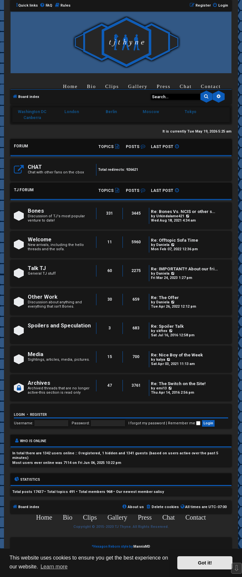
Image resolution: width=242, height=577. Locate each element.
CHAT (35, 167)
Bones (36, 211)
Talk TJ (37, 268)
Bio (91, 86)
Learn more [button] (54, 566)
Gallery (138, 86)
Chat (185, 86)
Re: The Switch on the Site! (178, 383)
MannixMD (141, 546)
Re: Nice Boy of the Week (177, 354)
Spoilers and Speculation (59, 325)
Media (35, 354)
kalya (160, 359)
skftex (161, 331)
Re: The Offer (165, 297)
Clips (112, 86)
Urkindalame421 (170, 216)
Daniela (162, 245)
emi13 (161, 388)
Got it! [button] (205, 562)
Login (19, 414)
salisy (159, 492)
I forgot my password (146, 423)
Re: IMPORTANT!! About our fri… (184, 268)
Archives (39, 383)
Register (38, 414)
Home (70, 86)
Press (164, 86)
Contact (211, 86)
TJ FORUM (24, 190)
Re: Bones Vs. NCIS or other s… (183, 211)
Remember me (184, 423)
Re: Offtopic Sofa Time (174, 240)
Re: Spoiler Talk (167, 326)
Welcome (40, 239)
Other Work (42, 297)
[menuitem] (46, 6)
